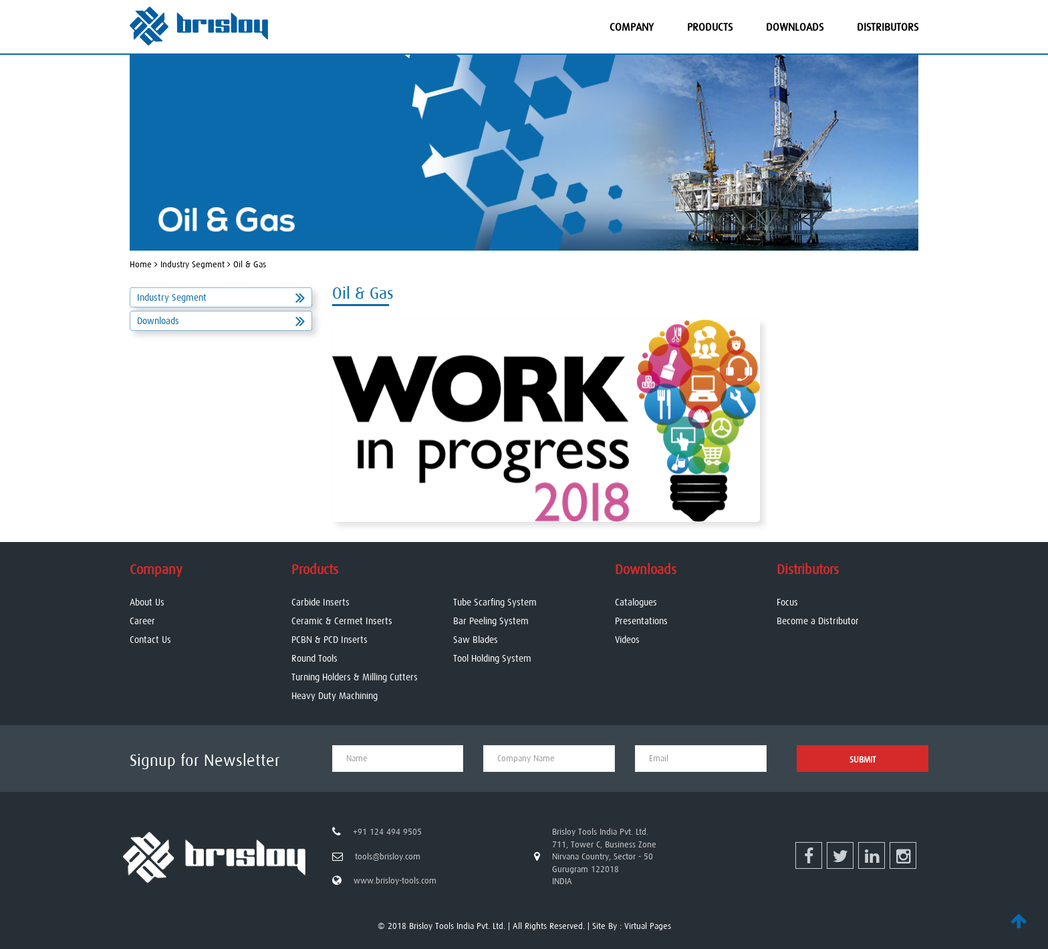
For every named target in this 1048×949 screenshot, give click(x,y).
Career (142, 621)
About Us (147, 602)
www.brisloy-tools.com (395, 880)
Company (632, 27)
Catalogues (636, 602)
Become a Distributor (818, 621)
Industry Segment (221, 297)
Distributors (887, 27)
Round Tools (314, 658)
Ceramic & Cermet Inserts (341, 621)
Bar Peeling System (491, 621)
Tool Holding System (492, 658)
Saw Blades (475, 639)
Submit (862, 760)
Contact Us (150, 639)
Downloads (794, 27)
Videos (627, 639)
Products (710, 27)
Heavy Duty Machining (334, 695)
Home (141, 264)
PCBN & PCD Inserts (329, 639)
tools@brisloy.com (387, 856)
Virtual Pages (647, 926)
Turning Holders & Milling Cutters (354, 677)
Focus (787, 602)
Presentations (641, 621)
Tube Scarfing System (495, 602)
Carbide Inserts (320, 602)
